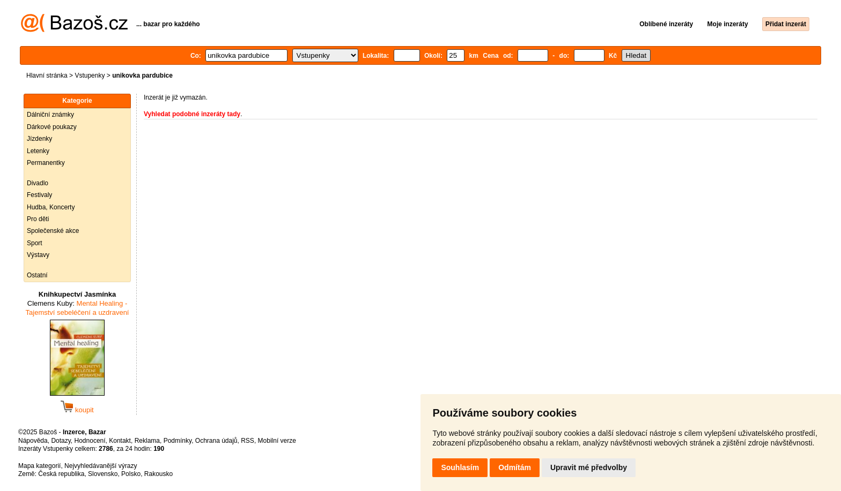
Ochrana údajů (216, 440)
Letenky (38, 151)
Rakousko (158, 474)
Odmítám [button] (514, 467)
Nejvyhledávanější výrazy (100, 466)
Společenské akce (53, 231)
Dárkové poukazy (52, 127)
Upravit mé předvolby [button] (588, 467)
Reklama (147, 440)
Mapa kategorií (39, 466)
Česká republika (61, 474)
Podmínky (177, 440)
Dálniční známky (50, 114)
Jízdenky (39, 138)
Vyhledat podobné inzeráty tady (192, 114)
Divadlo (37, 183)
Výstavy (38, 255)
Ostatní (37, 275)
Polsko (131, 474)
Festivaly (39, 195)
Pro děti (38, 219)
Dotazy (60, 440)
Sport (34, 243)
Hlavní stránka (47, 75)
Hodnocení (90, 440)
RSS (247, 440)
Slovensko (102, 474)
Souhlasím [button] (460, 467)
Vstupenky (90, 75)
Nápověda (33, 440)
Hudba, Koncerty (51, 207)
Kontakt (120, 440)
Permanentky (46, 163)
